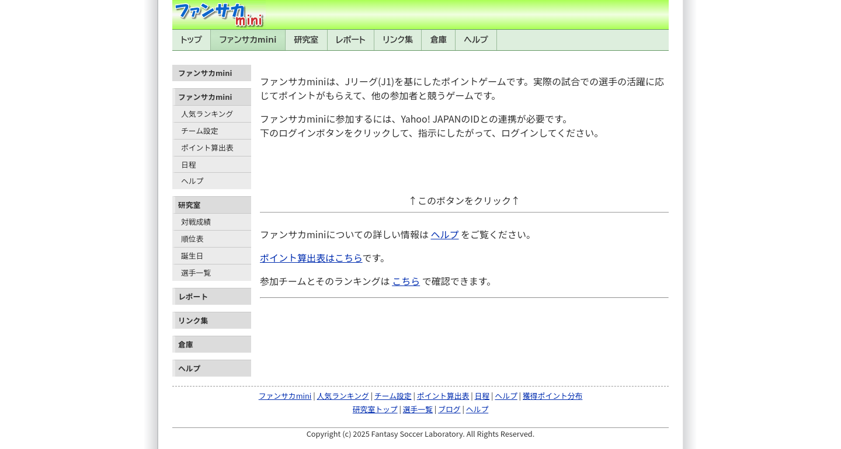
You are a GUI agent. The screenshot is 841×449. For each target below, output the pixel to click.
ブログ (449, 409)
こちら (406, 281)
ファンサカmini (248, 40)
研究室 (306, 40)
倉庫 (438, 40)
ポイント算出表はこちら (311, 257)
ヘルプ (476, 40)
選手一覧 (196, 272)
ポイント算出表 (207, 147)
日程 (188, 164)
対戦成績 (196, 221)
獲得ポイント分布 (552, 395)
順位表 (192, 238)
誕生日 (192, 255)
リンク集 (398, 40)
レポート (351, 40)
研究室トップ (375, 409)
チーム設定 (199, 130)
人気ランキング (207, 113)
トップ (191, 40)
